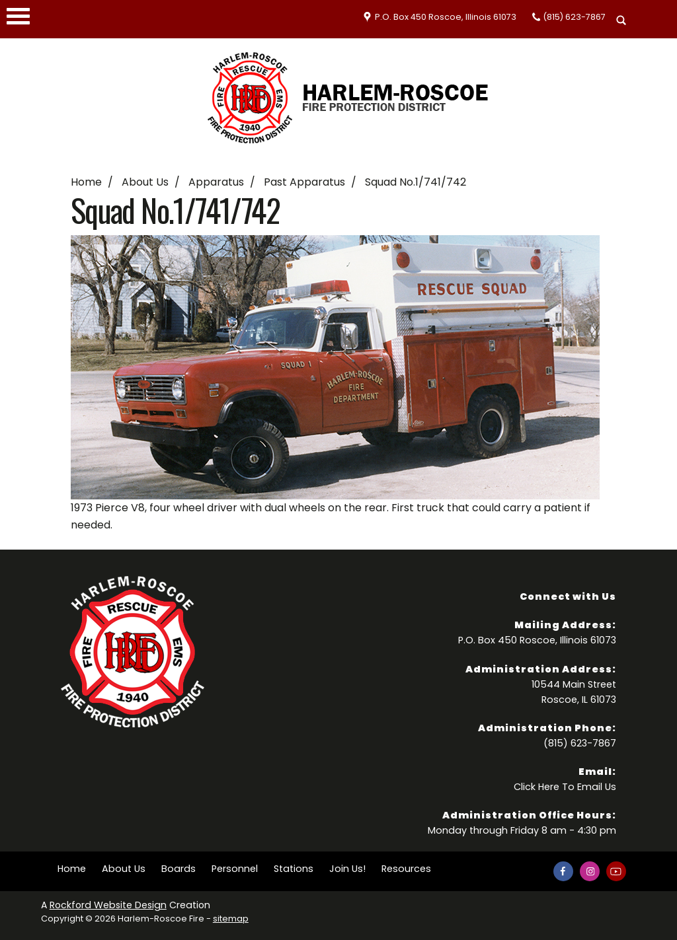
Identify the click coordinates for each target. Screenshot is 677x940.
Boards (178, 868)
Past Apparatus (304, 182)
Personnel (235, 868)
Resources (406, 868)
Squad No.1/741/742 (415, 182)
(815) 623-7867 (574, 16)
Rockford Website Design (108, 905)
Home (86, 182)
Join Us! (347, 868)
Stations (293, 868)
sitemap (231, 918)
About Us (145, 182)
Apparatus (216, 182)
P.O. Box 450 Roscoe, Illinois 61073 (445, 16)
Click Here (536, 786)
